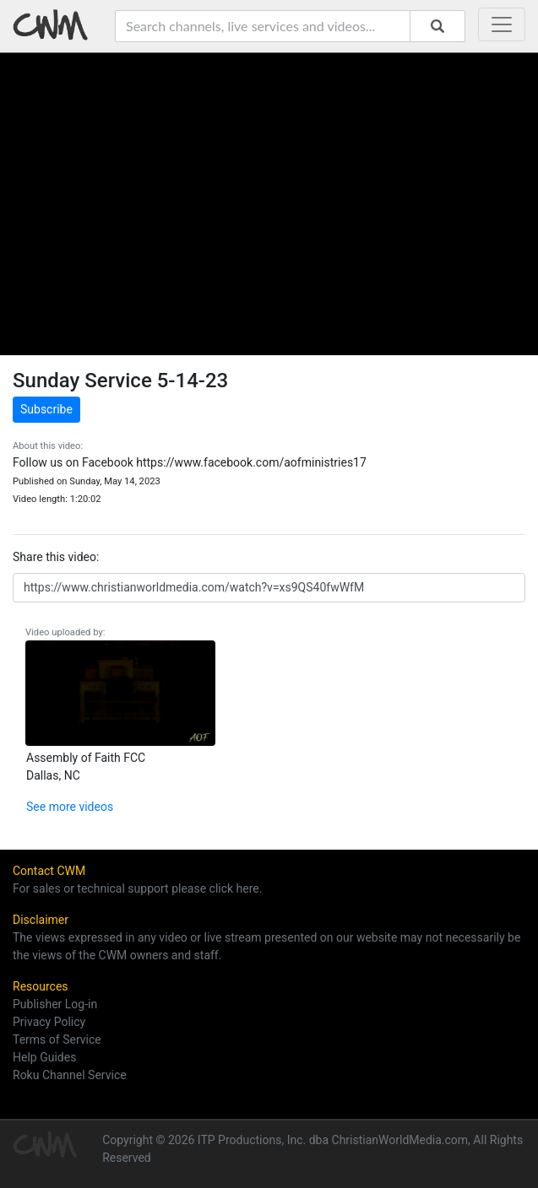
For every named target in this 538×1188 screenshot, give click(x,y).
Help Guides (44, 1057)
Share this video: (56, 557)
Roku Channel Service (70, 1075)
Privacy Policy (49, 1022)
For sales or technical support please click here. (137, 888)
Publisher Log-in (55, 1004)
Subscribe (46, 409)
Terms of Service (57, 1039)
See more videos (69, 806)
